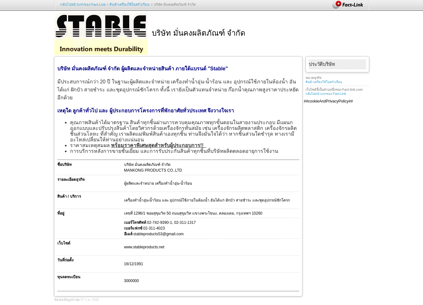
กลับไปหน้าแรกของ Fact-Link (83, 4)
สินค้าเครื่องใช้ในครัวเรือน (129, 4)
